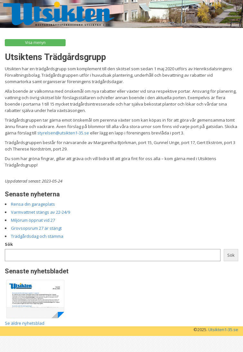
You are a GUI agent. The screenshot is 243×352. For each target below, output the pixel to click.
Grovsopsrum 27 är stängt (36, 228)
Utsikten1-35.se (223, 329)
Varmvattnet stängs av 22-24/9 (40, 212)
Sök (9, 244)
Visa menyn (35, 42)
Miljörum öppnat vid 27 (33, 220)
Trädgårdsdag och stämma (37, 236)
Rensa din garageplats (33, 204)
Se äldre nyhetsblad (24, 323)
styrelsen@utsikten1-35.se (63, 133)
